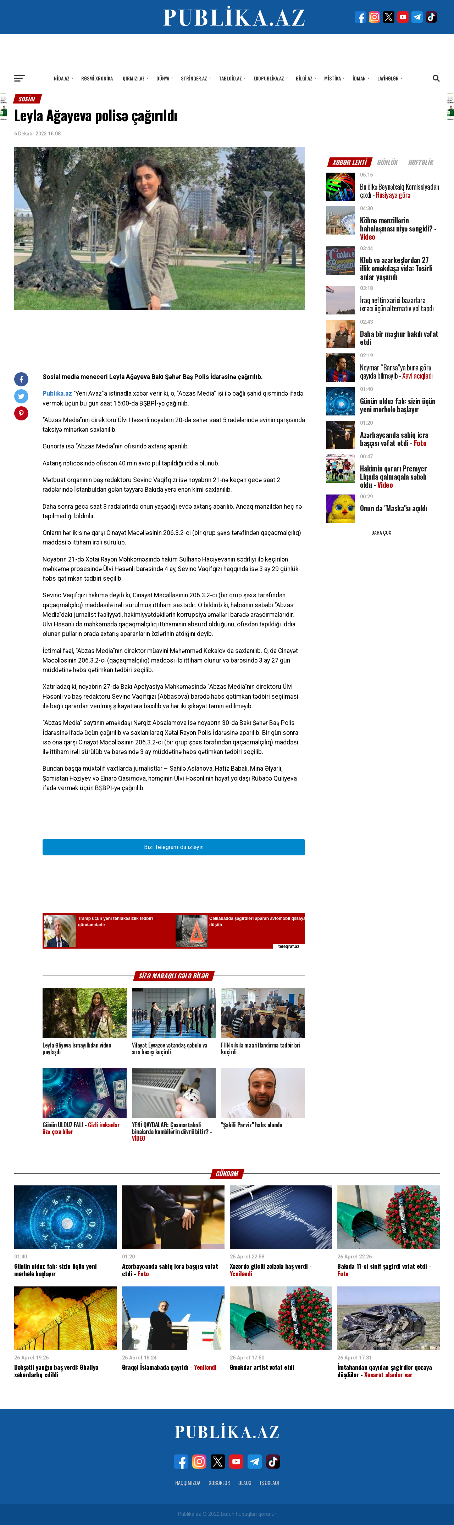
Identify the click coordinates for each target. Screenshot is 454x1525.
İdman (359, 78)
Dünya (162, 78)
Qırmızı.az (134, 78)
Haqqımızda (187, 1482)
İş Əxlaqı (269, 1482)
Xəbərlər (219, 1482)
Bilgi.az (304, 78)
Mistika (332, 78)
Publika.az (57, 393)
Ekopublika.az (269, 78)
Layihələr (388, 78)
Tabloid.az (230, 78)
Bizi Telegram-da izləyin (174, 847)
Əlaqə (244, 1482)
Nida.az (62, 78)
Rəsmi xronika (97, 78)
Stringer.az (194, 78)
